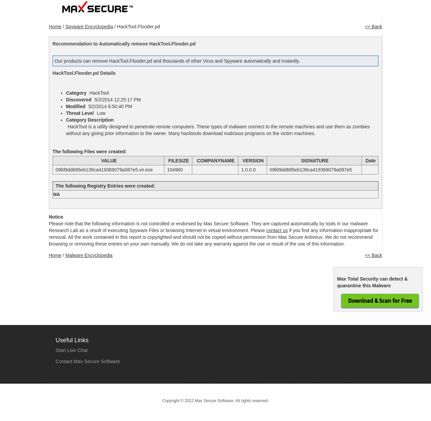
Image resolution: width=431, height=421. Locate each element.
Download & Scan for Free (380, 300)
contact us (277, 230)
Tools (342, 10)
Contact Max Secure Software (88, 361)
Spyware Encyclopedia (89, 26)
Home (220, 10)
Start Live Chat (72, 350)
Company (313, 10)
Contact (368, 10)
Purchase (280, 10)
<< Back (373, 26)
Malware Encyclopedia (88, 255)
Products (248, 10)
